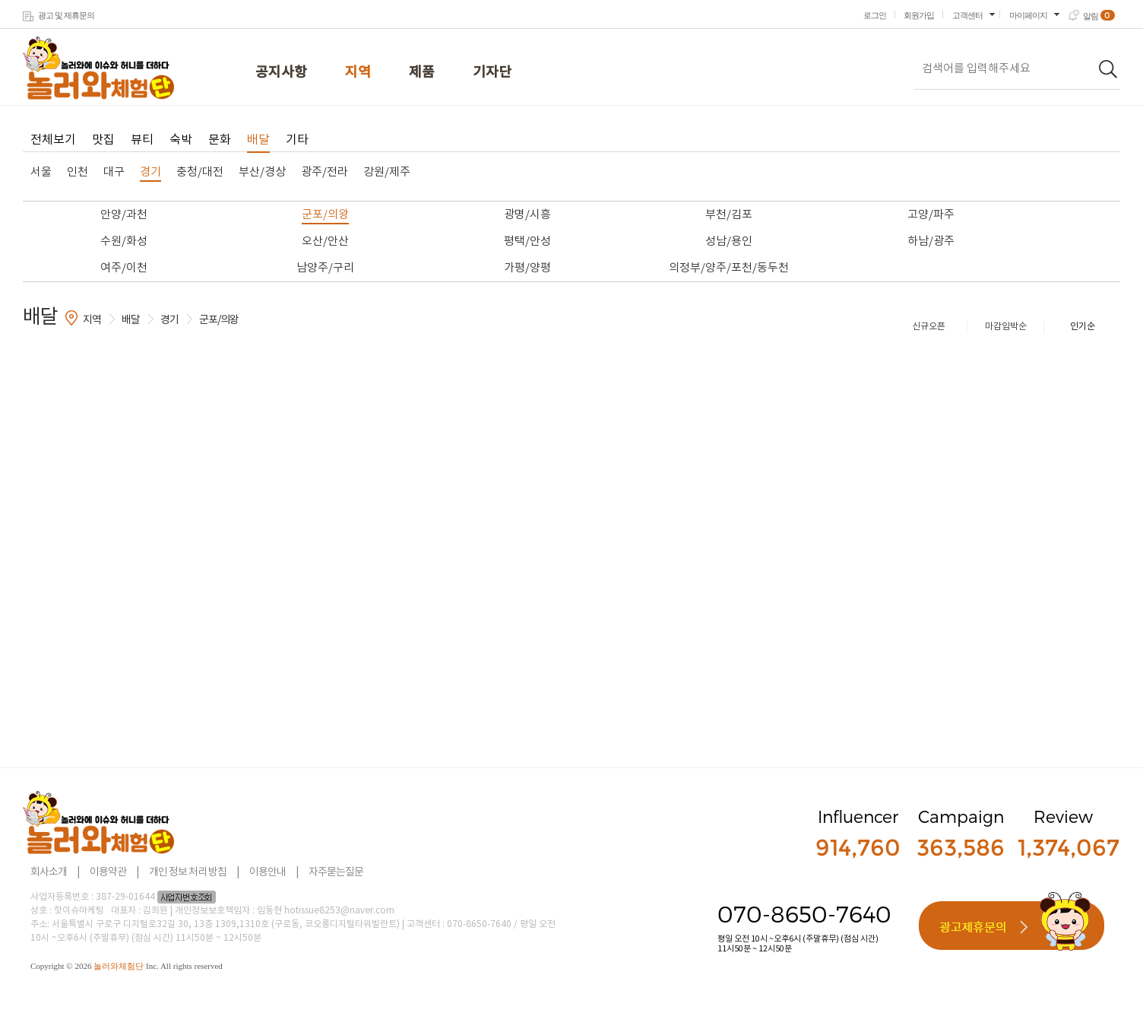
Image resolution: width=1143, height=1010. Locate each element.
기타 (297, 140)
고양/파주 (931, 214)
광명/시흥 (527, 214)
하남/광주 (931, 241)
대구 (114, 172)
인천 (77, 172)
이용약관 (108, 872)
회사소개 (48, 872)
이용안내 (267, 872)
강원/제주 (386, 172)
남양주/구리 (325, 268)
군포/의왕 (325, 214)
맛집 (103, 140)
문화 (219, 140)
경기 (150, 172)
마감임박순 (1006, 327)
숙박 (180, 140)
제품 (422, 73)
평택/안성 (527, 241)
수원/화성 (123, 241)
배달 (258, 140)
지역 (358, 73)
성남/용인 (728, 241)
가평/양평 (527, 268)
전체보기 (53, 140)
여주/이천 (123, 268)
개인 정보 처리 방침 (187, 872)
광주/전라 (324, 172)
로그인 (874, 15)
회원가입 (919, 15)
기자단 (492, 73)
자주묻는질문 (336, 872)
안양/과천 (123, 214)
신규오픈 (928, 327)
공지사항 (281, 73)
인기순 (1082, 327)
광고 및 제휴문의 (66, 15)
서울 (41, 172)
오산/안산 (325, 241)
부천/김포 (728, 214)
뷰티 (142, 140)
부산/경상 (262, 172)
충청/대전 (199, 172)
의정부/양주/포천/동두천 (729, 268)
